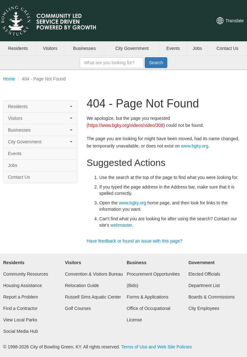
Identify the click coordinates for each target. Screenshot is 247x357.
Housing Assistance (22, 285)
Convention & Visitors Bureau (94, 274)
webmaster (121, 225)
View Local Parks (20, 319)
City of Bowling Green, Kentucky (55, 21)
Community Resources (25, 274)
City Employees (204, 308)
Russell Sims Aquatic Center (93, 296)
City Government (132, 48)
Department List (204, 285)
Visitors (50, 48)
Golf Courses (78, 308)
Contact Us (227, 48)
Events (173, 48)
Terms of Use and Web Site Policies (156, 346)
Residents (18, 48)
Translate (234, 20)
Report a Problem (20, 296)
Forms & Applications (148, 296)
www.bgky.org (194, 145)
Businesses (84, 48)
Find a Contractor (20, 308)
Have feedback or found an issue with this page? (135, 241)
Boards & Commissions (212, 296)
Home (9, 78)
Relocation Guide (82, 285)
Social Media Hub (20, 331)
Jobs (197, 48)
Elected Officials (204, 274)
